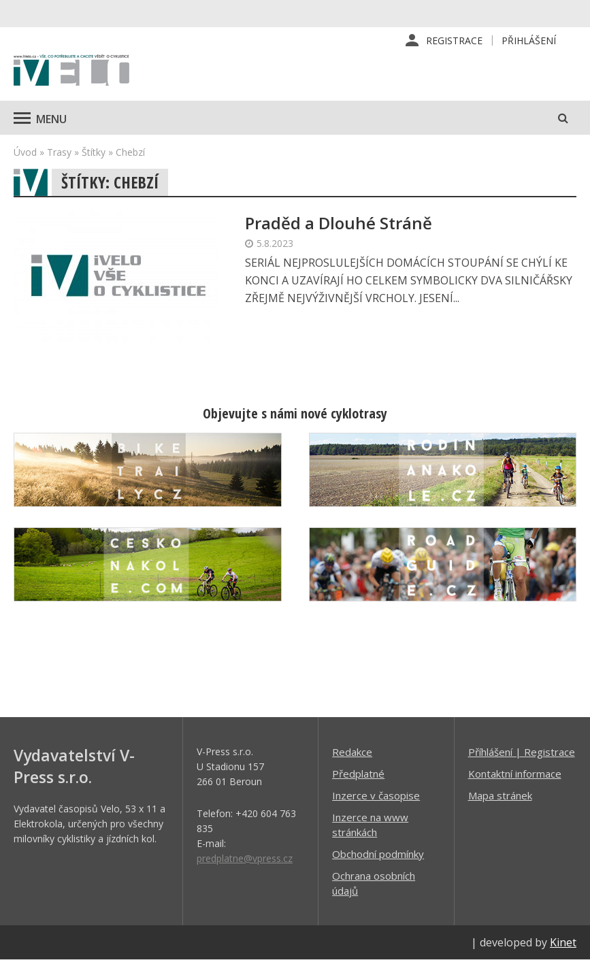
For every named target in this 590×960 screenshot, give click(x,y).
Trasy (59, 152)
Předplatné (358, 773)
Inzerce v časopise (376, 795)
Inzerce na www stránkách (370, 824)
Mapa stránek (500, 795)
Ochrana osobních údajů (373, 883)
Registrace (454, 40)
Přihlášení (529, 40)
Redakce (352, 752)
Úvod (25, 152)
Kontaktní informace (514, 773)
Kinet (563, 942)
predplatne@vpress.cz (245, 858)
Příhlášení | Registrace (521, 752)
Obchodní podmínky (378, 854)
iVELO (71, 71)
